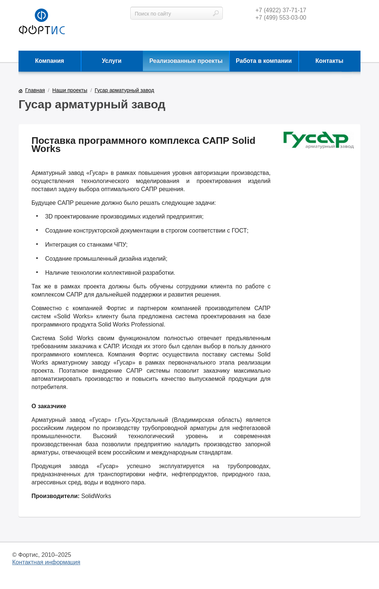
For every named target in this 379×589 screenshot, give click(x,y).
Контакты (329, 61)
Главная (35, 90)
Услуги (111, 61)
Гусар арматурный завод (124, 90)
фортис (42, 22)
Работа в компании (264, 61)
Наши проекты (69, 90)
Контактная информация (46, 562)
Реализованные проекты (186, 61)
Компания (49, 61)
